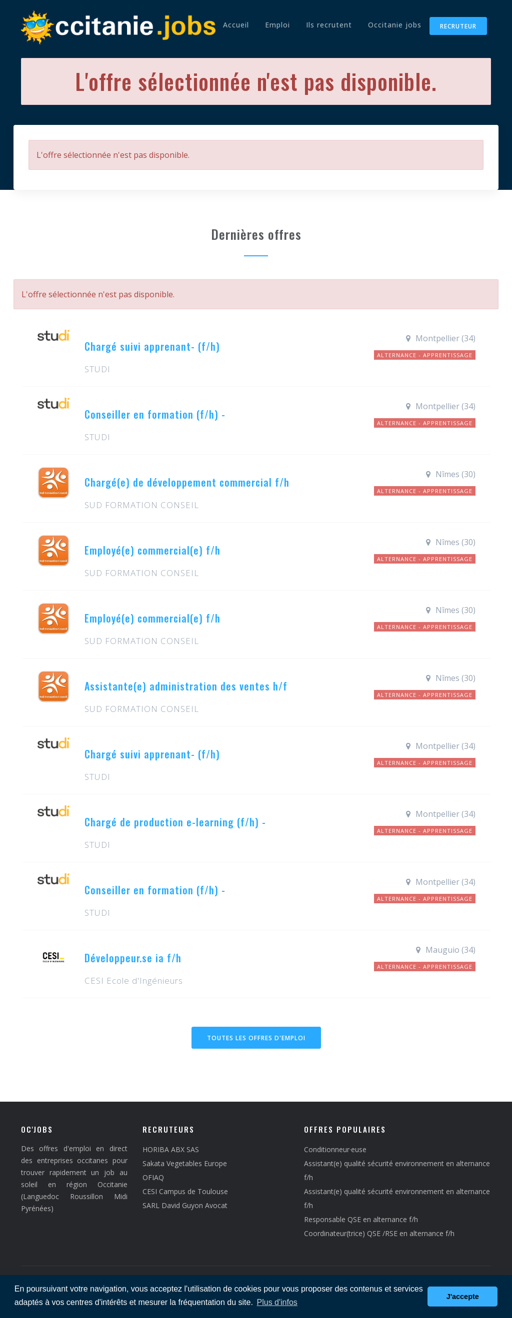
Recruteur (458, 26)
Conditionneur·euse (335, 1149)
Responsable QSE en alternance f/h (361, 1219)
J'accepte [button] (462, 1297)
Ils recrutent (329, 24)
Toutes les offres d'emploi (256, 1038)
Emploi (277, 24)
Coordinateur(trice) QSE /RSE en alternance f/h (379, 1233)
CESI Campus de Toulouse (185, 1191)
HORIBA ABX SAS (170, 1149)
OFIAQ (153, 1177)
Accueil (236, 24)
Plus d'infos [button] (277, 1302)
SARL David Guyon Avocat (185, 1205)
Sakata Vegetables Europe (184, 1163)
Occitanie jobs (395, 24)
